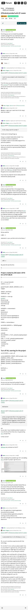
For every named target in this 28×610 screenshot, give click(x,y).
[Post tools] (25, 49)
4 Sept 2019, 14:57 (13, 108)
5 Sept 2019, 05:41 (13, 398)
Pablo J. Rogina (6, 70)
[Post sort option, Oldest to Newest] (3, 23)
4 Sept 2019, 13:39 (17, 70)
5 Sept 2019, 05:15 (9, 380)
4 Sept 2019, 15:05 (17, 123)
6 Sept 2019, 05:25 (13, 508)
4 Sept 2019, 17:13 (13, 208)
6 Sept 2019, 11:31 (17, 530)
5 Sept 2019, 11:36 (13, 455)
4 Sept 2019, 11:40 (9, 31)
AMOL (4, 53)
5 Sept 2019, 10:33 (13, 445)
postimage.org (11, 95)
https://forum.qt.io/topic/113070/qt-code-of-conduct (11, 46)
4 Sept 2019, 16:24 (13, 166)
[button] (2, 607)
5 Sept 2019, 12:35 (9, 482)
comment (5, 85)
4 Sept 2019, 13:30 (13, 53)
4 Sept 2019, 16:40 (9, 186)
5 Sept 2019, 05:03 (13, 252)
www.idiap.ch (9, 43)
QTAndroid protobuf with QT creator (17, 73)
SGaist (4, 30)
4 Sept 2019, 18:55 (9, 230)
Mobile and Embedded (13, 16)
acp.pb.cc (3, 298)
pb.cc (11, 170)
